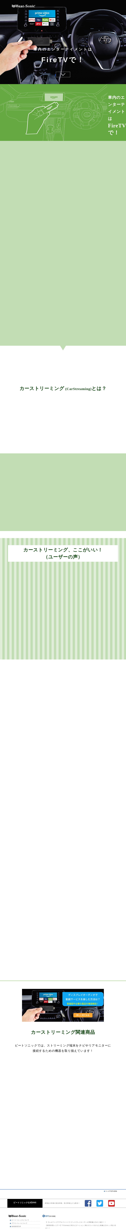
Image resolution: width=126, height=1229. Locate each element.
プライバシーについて (20, 1223)
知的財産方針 (16, 1226)
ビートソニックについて (20, 1220)
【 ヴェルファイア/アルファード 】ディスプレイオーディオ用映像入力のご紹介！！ (75, 1222)
